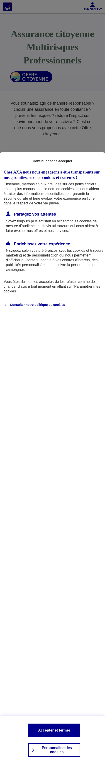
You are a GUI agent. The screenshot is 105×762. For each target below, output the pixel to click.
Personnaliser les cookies (57, 750)
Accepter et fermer (54, 730)
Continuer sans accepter (52, 161)
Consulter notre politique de (37, 305)
